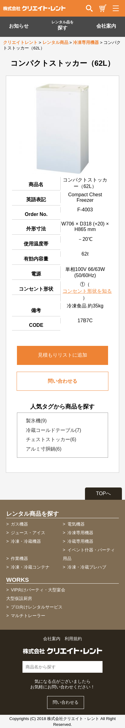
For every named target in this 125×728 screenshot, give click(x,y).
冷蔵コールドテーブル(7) (51, 430)
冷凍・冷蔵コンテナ (30, 567)
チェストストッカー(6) (49, 439)
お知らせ (19, 26)
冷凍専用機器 (86, 42)
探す (62, 25)
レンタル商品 (55, 42)
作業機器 (19, 558)
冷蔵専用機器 (80, 541)
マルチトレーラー (28, 615)
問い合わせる (62, 381)
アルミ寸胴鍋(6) (42, 449)
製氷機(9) (34, 420)
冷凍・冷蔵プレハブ (86, 567)
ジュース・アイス (28, 532)
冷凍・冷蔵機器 (26, 541)
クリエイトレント (20, 42)
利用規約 (73, 638)
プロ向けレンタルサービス (36, 607)
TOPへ (103, 493)
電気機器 (76, 524)
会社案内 (106, 26)
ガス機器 (19, 524)
